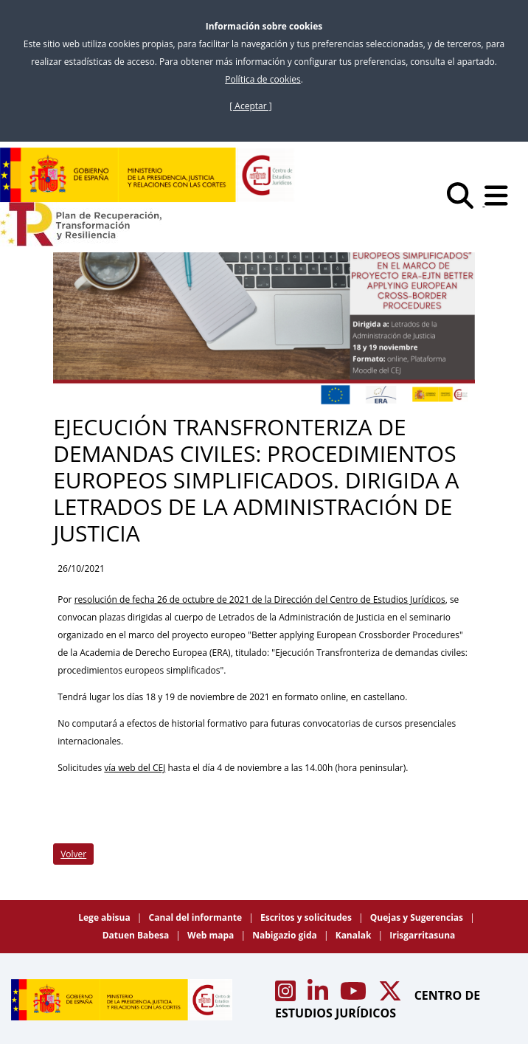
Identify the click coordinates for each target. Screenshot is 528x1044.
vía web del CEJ (134, 767)
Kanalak (355, 935)
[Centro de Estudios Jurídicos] (147, 175)
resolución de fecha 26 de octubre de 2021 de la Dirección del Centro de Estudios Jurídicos (259, 599)
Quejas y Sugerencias (417, 917)
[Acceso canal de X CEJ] (391, 995)
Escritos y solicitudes (307, 917)
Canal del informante (197, 917)
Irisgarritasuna (422, 935)
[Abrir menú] (500, 202)
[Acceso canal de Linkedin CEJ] (319, 995)
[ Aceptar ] (250, 106)
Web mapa (211, 935)
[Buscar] (465, 202)
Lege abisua (105, 917)
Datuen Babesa (137, 935)
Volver (73, 854)
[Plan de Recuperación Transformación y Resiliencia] (80, 224)
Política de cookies (263, 79)
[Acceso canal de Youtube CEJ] (354, 995)
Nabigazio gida (285, 935)
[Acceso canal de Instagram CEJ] (287, 995)
